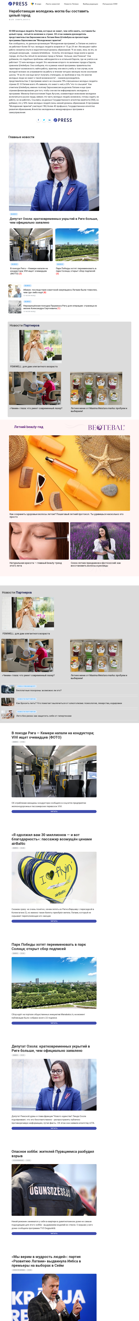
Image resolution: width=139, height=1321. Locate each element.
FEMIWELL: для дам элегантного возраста (34, 336)
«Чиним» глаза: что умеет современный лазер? (36, 348)
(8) (44, 292)
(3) (20, 273)
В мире (36, 4)
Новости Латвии (71, 4)
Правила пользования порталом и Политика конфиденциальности (69, 1259)
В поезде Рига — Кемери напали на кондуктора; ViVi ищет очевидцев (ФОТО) (29, 271)
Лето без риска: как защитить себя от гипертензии (30, 488)
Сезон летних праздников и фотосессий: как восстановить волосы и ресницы (96, 398)
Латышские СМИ (109, 4)
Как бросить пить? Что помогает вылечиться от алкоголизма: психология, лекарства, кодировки (56, 476)
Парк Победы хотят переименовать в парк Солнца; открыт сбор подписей (76, 269)
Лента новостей (53, 4)
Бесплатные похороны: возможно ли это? (26, 464)
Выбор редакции (90, 4)
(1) (58, 308)
